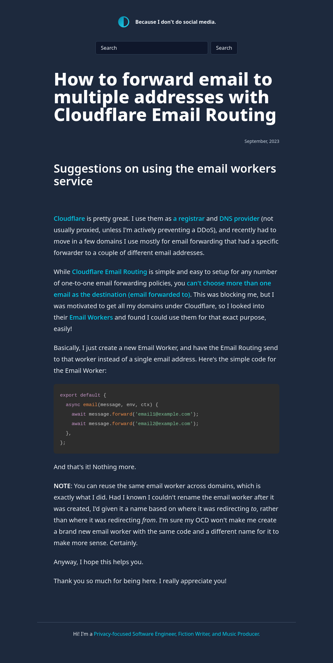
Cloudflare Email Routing (109, 271)
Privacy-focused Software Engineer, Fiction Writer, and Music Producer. (177, 633)
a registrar (189, 218)
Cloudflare (69, 218)
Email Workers (91, 317)
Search (224, 47)
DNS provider (239, 218)
